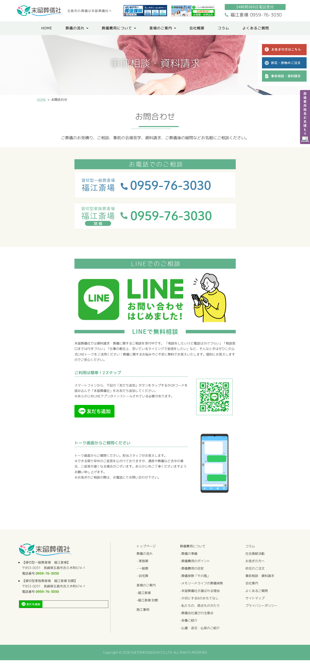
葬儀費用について (119, 28)
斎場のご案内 (162, 28)
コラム (223, 28)
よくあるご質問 (255, 28)
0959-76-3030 (49, 577)
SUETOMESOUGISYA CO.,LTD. (151, 660)
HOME (46, 28)
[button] (77, 28)
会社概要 (197, 28)
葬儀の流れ (76, 28)
